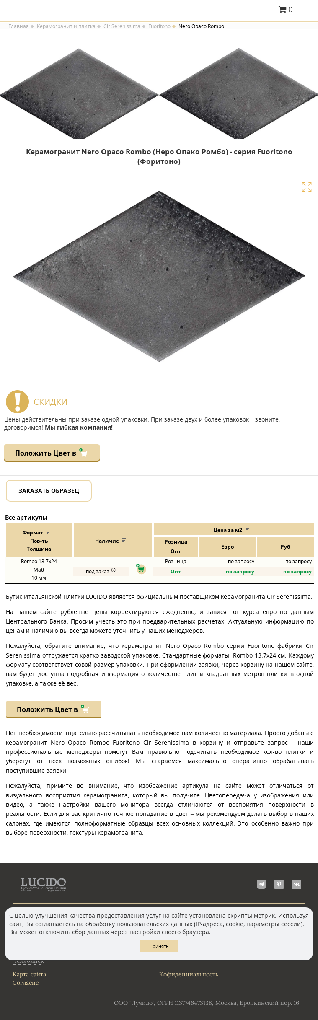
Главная (18, 26)
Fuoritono (159, 26)
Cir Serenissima (121, 26)
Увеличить (307, 187)
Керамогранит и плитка (66, 26)
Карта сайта (29, 974)
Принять (159, 946)
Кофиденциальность (188, 974)
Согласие (26, 982)
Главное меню (306, 10)
